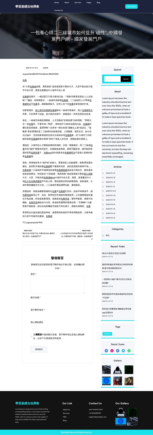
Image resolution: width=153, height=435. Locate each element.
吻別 (107, 235)
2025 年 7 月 (110, 209)
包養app (48, 152)
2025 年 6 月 (110, 213)
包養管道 (65, 198)
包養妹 (33, 86)
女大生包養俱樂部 (33, 181)
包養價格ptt (49, 177)
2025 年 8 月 (110, 204)
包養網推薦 (62, 170)
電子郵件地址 (38, 309)
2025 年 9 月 (110, 200)
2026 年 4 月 (110, 173)
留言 (33, 274)
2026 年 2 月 (110, 182)
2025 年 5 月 (110, 218)
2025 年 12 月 (111, 191)
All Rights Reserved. (76, 432)
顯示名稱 (36, 297)
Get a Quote (131, 6)
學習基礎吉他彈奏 (27, 6)
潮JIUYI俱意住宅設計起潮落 (114, 253)
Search (126, 79)
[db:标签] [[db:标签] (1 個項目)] (107, 334)
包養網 (26, 96)
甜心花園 (88, 173)
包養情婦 (27, 195)
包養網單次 (87, 110)
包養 (25, 80)
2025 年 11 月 (111, 195)
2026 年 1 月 (110, 186)
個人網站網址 (37, 322)
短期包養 (35, 152)
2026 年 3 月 (110, 177)
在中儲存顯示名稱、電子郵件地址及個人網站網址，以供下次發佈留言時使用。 (58, 336)
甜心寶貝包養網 (42, 110)
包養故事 (27, 170)
